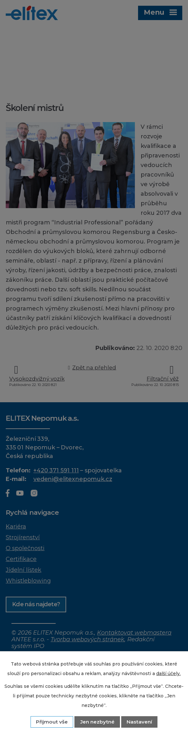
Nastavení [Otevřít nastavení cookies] (139, 722)
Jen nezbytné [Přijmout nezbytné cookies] (97, 722)
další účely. (168, 673)
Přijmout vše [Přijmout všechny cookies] (52, 722)
